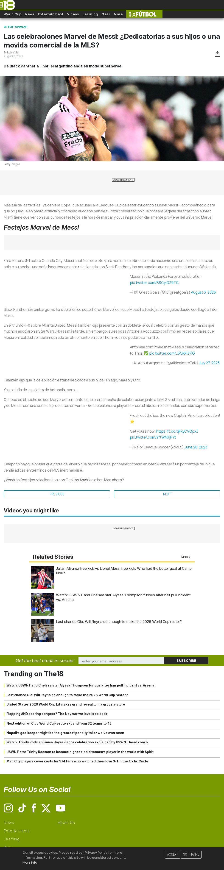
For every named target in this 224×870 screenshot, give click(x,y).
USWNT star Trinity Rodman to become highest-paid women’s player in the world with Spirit (80, 752)
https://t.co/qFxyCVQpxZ (177, 431)
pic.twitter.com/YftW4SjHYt (153, 437)
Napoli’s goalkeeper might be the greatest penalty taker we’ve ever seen (65, 733)
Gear (105, 14)
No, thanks (191, 854)
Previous (57, 494)
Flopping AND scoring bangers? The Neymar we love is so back (56, 714)
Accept (172, 854)
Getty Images (12, 164)
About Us (66, 822)
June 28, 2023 (196, 447)
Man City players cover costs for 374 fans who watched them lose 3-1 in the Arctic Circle (77, 761)
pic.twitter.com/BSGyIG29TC (154, 282)
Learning (90, 14)
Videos (73, 14)
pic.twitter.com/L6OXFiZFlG (172, 353)
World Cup (13, 14)
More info (29, 862)
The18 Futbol (144, 14)
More (118, 14)
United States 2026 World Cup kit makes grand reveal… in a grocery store (65, 704)
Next (167, 494)
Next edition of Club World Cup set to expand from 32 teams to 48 (59, 723)
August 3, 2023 (203, 292)
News (29, 14)
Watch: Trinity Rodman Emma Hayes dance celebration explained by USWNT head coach (77, 742)
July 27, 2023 (209, 362)
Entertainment (51, 14)
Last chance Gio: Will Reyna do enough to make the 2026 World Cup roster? (119, 621)
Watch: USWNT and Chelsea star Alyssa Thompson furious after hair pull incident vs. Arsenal (80, 685)
